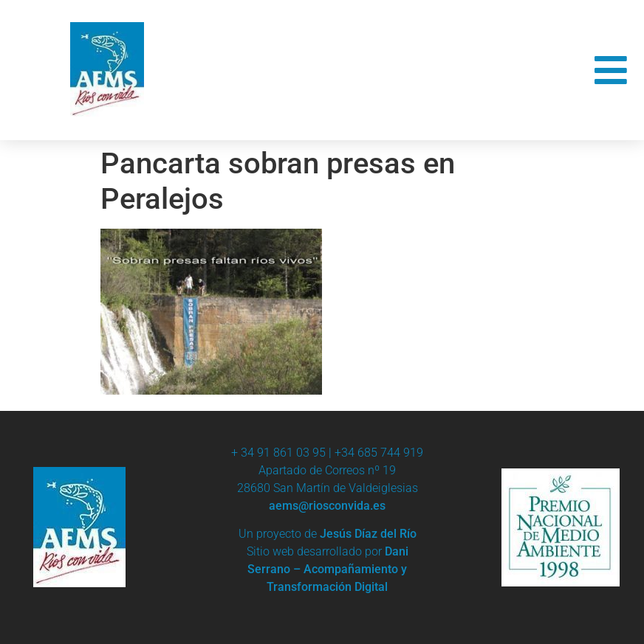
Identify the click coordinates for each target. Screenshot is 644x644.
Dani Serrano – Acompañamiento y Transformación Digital (327, 569)
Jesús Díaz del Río (368, 534)
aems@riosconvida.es (327, 506)
